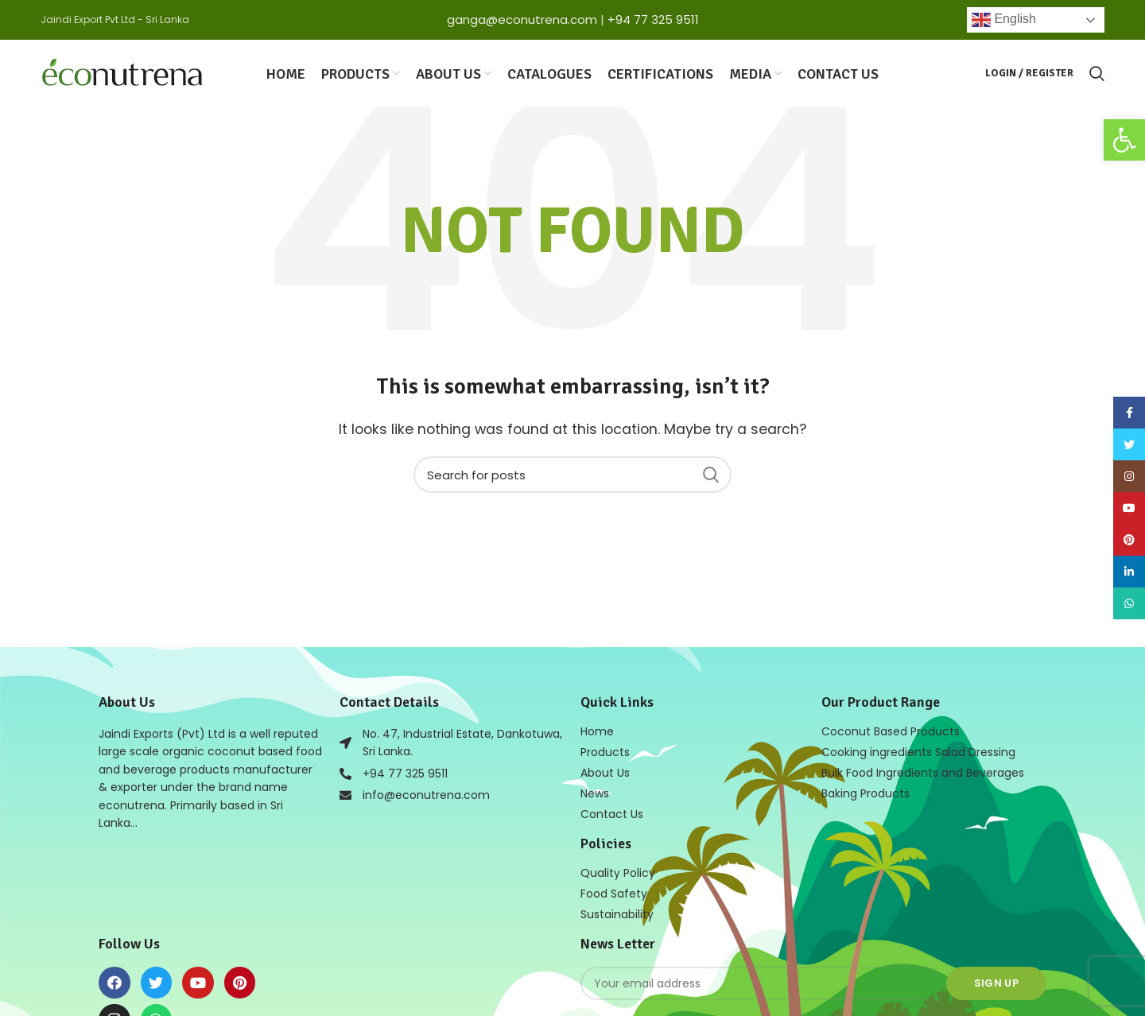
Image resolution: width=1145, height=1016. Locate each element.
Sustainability (617, 914)
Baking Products (865, 793)
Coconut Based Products (890, 731)
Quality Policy (617, 873)
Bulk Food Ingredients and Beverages (922, 773)
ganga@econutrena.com (522, 19)
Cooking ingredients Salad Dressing (918, 752)
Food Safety (613, 894)
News (594, 793)
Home (597, 731)
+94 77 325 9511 (653, 19)
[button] (1124, 140)
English (1004, 19)
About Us (605, 773)
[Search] (572, 474)
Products (605, 752)
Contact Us (611, 814)
